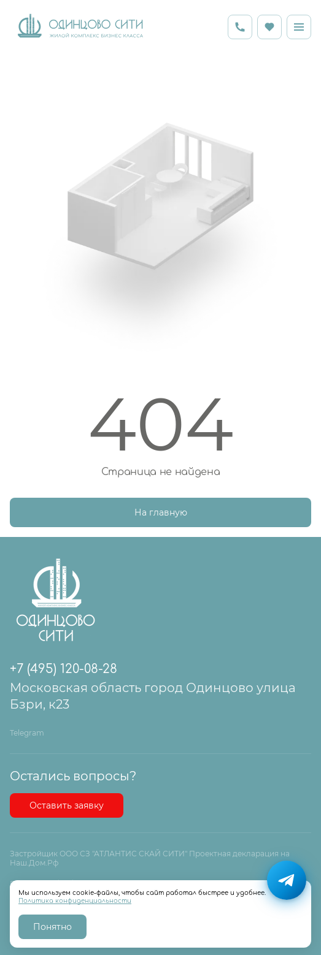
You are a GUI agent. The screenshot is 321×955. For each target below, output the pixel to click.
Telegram (27, 732)
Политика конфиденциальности (74, 900)
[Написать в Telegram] (286, 880)
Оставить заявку (66, 805)
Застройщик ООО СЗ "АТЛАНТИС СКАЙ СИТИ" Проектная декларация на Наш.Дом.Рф (150, 858)
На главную (160, 512)
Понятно (52, 926)
